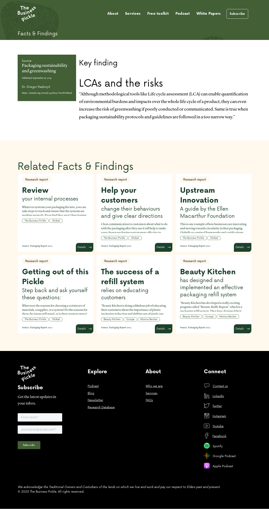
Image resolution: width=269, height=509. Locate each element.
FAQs (149, 400)
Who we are (154, 386)
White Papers (208, 14)
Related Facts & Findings (75, 167)
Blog (91, 393)
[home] (27, 14)
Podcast (182, 14)
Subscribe (237, 14)
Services (133, 14)
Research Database (101, 407)
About (112, 14)
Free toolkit (158, 14)
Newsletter (95, 400)
